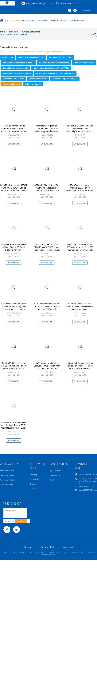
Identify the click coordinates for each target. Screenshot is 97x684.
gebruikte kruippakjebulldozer (31, 57)
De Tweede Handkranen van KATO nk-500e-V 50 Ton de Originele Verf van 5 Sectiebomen (13, 248)
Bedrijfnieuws (20, 34)
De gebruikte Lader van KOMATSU (17, 73)
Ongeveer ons (28, 21)
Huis (4, 21)
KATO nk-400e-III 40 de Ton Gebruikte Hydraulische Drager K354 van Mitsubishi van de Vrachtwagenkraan (47, 189)
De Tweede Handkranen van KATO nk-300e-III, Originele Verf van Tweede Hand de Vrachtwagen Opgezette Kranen (13, 309)
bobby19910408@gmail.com (39, 3)
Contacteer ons (77, 21)
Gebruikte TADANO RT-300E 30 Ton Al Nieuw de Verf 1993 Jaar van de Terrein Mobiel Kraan (80, 248)
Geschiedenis (35, 479)
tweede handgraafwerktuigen (64, 79)
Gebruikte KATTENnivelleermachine (54, 63)
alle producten (7, 57)
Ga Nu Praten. (6, 34)
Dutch (88, 10)
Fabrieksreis (42, 21)
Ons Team (34, 488)
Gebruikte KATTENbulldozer (60, 57)
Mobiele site (68, 547)
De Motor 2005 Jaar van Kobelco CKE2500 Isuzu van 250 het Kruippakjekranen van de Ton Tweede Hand (46, 129)
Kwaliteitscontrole (59, 21)
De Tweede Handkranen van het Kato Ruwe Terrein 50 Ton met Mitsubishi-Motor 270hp (13, 425)
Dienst (33, 484)
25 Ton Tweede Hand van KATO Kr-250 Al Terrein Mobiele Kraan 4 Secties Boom (80, 188)
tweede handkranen (11, 84)
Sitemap (28, 547)
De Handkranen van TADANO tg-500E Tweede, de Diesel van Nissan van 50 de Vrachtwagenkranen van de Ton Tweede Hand (79, 309)
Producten (15, 21)
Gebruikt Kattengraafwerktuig (15, 68)
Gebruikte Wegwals (33, 84)
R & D (52, 480)
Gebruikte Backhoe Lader (13, 79)
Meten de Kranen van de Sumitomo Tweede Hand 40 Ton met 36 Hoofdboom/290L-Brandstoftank (13, 129)
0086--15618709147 (70, 3)
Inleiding (33, 474)
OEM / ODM (55, 475)
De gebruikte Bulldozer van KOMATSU (18, 63)
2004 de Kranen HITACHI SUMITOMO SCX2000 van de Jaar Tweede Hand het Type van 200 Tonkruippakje (47, 248)
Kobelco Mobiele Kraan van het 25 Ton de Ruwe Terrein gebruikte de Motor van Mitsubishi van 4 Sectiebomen (13, 367)
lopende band (55, 470)
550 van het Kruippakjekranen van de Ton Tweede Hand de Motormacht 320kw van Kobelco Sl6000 (79, 367)
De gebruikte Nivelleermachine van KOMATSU (55, 73)
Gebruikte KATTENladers (84, 63)
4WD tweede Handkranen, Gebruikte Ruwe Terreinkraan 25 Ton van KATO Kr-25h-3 (47, 366)
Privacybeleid (47, 547)
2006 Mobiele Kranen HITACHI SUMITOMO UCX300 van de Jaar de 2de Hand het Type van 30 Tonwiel (14, 189)
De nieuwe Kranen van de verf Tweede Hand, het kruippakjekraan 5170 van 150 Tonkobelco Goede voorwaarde (79, 131)
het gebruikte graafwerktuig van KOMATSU (51, 68)
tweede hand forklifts (38, 79)
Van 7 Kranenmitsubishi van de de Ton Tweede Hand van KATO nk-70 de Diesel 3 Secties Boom (47, 307)
